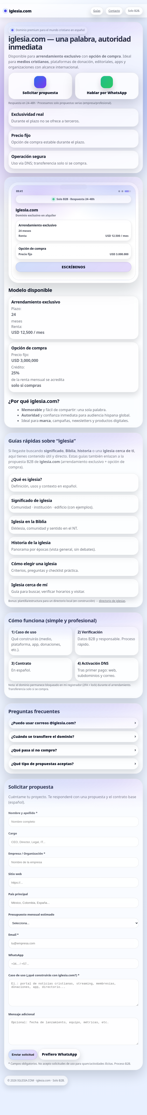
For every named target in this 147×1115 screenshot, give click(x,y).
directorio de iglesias (112, 601)
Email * (13, 935)
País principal (18, 894)
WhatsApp (15, 955)
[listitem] (73, 482)
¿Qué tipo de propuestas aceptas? (42, 763)
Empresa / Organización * (26, 853)
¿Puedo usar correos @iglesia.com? (43, 722)
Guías (96, 11)
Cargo (12, 833)
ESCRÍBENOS (73, 266)
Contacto (114, 11)
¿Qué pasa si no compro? (34, 750)
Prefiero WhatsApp (59, 1054)
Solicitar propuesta (40, 92)
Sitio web (15, 874)
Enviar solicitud (23, 1054)
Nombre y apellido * (22, 813)
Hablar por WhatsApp (107, 92)
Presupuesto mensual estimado (31, 914)
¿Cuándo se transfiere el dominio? (42, 736)
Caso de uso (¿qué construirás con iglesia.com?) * (43, 975)
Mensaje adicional (21, 1014)
